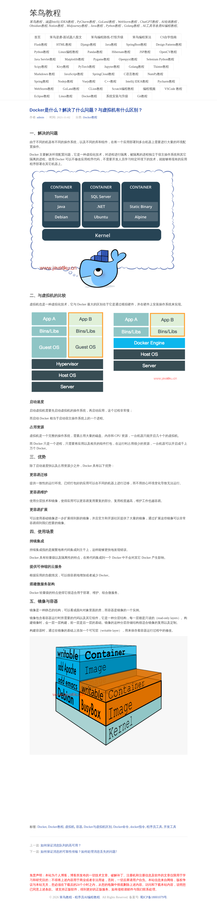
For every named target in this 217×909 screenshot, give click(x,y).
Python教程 (42, 52)
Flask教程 (40, 44)
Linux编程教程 (68, 52)
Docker (42, 827)
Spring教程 (41, 81)
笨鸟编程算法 (141, 37)
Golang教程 (136, 66)
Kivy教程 (63, 66)
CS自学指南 (168, 37)
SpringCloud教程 (104, 74)
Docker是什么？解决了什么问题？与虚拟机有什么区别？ (86, 110)
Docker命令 (121, 827)
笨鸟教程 (45, 13)
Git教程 (142, 96)
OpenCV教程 (168, 52)
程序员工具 (154, 827)
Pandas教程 (95, 52)
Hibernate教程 (121, 52)
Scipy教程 (41, 66)
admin (40, 117)
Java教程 (111, 44)
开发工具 (170, 827)
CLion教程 (96, 89)
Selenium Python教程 (160, 59)
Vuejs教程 (89, 81)
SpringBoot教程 (136, 44)
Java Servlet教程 (45, 59)
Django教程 (88, 44)
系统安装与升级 (117, 96)
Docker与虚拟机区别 (98, 827)
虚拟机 (69, 827)
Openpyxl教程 (128, 59)
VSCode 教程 (173, 89)
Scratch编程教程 (123, 89)
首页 (37, 37)
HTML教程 (64, 44)
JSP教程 (145, 52)
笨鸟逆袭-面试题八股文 (66, 37)
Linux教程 (65, 96)
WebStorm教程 (44, 89)
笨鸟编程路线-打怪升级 (107, 37)
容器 (79, 827)
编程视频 (149, 89)
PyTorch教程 (86, 66)
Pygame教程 (101, 59)
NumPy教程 (155, 74)
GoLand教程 (71, 89)
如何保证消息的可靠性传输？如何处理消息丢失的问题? (79, 851)
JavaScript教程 (73, 74)
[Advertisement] (109, 790)
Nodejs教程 (65, 81)
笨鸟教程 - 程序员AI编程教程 (80, 897)
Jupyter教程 (112, 66)
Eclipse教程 (42, 96)
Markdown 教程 (44, 74)
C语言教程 (131, 74)
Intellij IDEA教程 (137, 81)
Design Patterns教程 (169, 44)
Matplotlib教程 (74, 59)
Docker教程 (89, 96)
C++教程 (110, 81)
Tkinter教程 (161, 66)
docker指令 (137, 827)
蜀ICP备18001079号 (153, 897)
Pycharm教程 (166, 81)
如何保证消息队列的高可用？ (61, 845)
